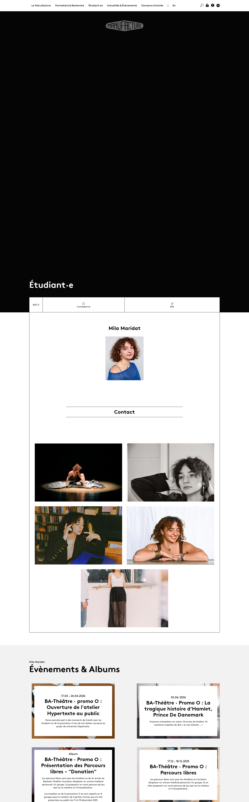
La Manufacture (41, 5)
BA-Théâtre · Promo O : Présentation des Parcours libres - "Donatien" (73, 765)
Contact (124, 412)
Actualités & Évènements (122, 5)
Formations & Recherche (69, 5)
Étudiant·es (96, 5)
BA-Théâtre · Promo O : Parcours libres (178, 769)
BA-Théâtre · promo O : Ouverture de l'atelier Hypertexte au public (73, 707)
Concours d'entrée (152, 5)
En (174, 5)
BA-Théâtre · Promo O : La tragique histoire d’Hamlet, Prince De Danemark (178, 709)
